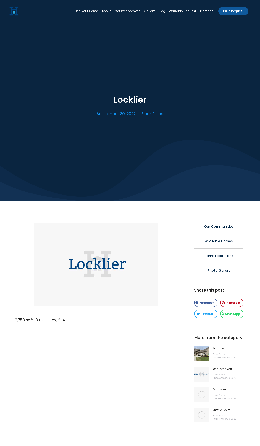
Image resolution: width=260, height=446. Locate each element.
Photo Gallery (219, 270)
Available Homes (219, 241)
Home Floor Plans (218, 255)
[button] (205, 303)
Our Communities (219, 226)
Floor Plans (152, 113)
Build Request (233, 11)
